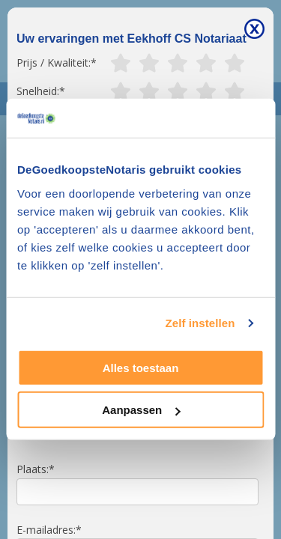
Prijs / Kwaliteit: (53, 62)
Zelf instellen (200, 323)
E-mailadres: (46, 530)
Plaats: (32, 469)
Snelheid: (37, 91)
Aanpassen (141, 410)
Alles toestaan (141, 368)
